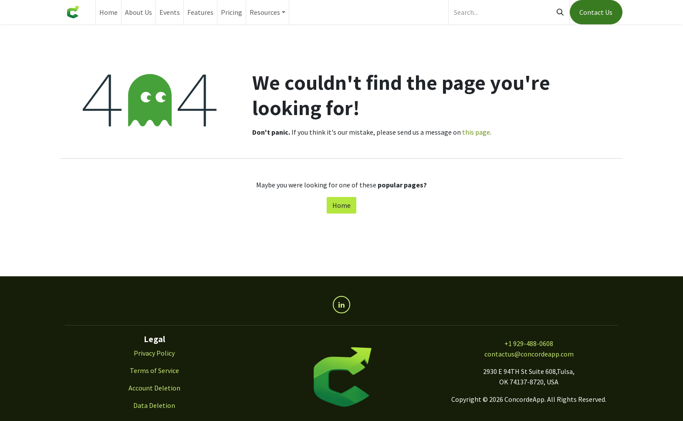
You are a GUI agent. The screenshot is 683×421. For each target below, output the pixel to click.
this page (476, 132)
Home (341, 205)
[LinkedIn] (341, 304)
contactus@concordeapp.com (529, 354)
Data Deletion (154, 405)
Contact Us (595, 12)
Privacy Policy (154, 353)
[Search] (560, 12)
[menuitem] (108, 12)
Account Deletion (154, 388)
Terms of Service (154, 370)
